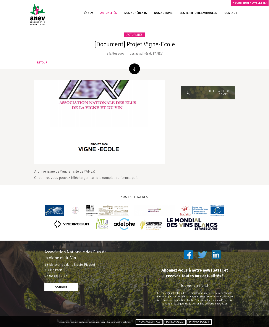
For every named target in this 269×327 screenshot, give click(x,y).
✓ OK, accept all (149, 322)
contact (61, 286)
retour (42, 62)
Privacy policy (199, 322)
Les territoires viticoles (198, 13)
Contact (230, 13)
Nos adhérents (135, 13)
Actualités (108, 13)
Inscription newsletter (249, 3)
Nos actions (163, 13)
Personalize (174, 322)
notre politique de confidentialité (175, 300)
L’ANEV (88, 13)
